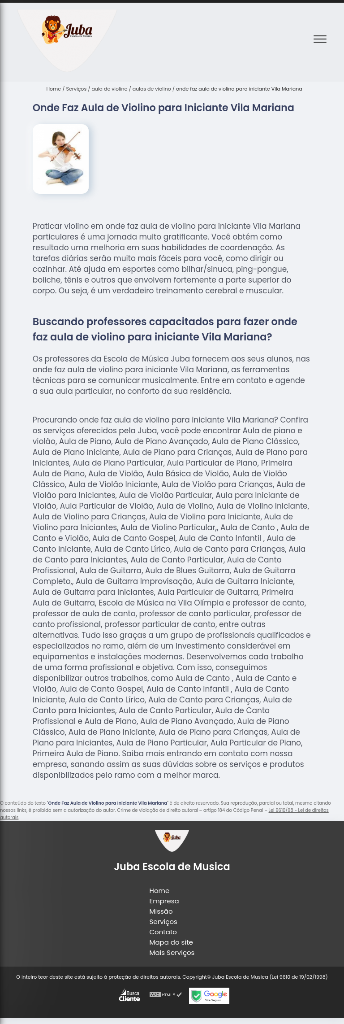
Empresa (164, 901)
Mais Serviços (172, 952)
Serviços (163, 921)
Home (160, 890)
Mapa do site (171, 942)
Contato (163, 932)
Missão (161, 911)
